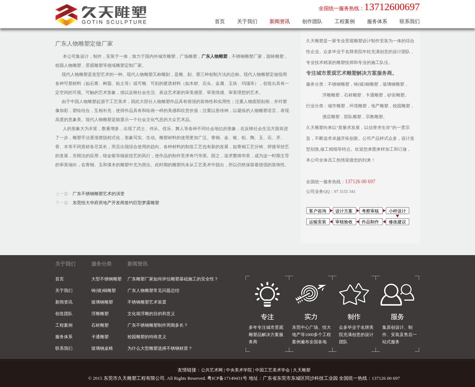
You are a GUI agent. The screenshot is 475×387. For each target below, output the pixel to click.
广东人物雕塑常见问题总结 (153, 290)
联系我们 (410, 21)
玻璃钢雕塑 (102, 302)
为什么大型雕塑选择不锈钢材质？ (159, 348)
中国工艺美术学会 (272, 370)
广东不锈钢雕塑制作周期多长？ (157, 325)
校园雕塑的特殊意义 (146, 336)
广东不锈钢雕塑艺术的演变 (99, 193)
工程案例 (345, 21)
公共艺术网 (212, 370)
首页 (220, 21)
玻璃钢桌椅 (102, 348)
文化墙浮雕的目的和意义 (151, 313)
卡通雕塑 (100, 336)
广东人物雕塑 (214, 56)
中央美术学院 (239, 370)
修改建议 (397, 221)
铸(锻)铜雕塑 (103, 290)
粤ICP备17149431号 (227, 378)
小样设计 (397, 211)
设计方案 (344, 211)
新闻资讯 (280, 21)
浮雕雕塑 (100, 313)
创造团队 (64, 313)
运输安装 (317, 221)
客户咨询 (317, 211)
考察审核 (370, 211)
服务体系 (377, 21)
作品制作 (370, 221)
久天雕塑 (301, 370)
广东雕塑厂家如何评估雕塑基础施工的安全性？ (172, 278)
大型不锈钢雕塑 (106, 278)
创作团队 (312, 21)
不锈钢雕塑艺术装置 (146, 302)
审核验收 (344, 221)
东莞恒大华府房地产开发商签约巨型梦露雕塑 (116, 202)
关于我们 (247, 21)
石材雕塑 (100, 325)
